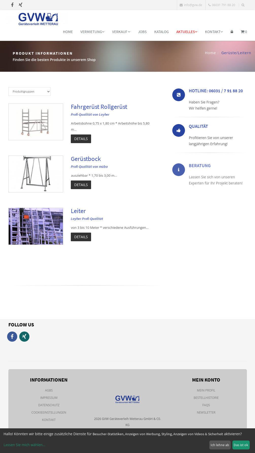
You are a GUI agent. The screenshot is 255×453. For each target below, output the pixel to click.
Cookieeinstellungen (48, 412)
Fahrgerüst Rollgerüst (99, 106)
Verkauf (121, 31)
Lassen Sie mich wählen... (24, 444)
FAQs (206, 405)
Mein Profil (206, 390)
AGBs (49, 390)
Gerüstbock (86, 159)
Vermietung (92, 31)
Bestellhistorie (206, 398)
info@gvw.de (191, 5)
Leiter (78, 211)
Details (81, 138)
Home (68, 31)
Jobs (142, 31)
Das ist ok (241, 445)
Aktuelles (186, 31)
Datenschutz (49, 405)
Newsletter (206, 412)
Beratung (200, 176)
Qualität (198, 127)
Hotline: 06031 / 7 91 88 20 (216, 92)
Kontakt (214, 31)
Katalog (161, 31)
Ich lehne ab (220, 445)
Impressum (48, 398)
